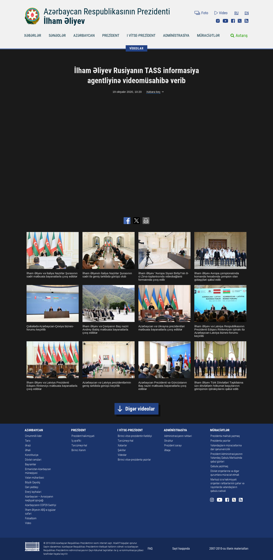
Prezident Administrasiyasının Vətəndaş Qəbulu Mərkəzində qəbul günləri (226, 457)
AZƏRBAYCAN (84, 35)
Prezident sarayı (173, 445)
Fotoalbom (30, 518)
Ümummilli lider (33, 436)
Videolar (122, 455)
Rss (246, 21)
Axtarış (242, 35)
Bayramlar (30, 464)
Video (223, 13)
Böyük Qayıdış (32, 482)
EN (247, 13)
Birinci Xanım (78, 450)
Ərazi (28, 445)
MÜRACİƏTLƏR (208, 35)
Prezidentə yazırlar (220, 440)
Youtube (225, 21)
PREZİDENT (110, 35)
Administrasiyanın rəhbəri (178, 436)
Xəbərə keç (153, 91)
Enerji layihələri (33, 492)
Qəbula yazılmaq (219, 466)
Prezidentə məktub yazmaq (225, 436)
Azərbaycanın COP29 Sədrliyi (40, 505)
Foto (204, 13)
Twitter (240, 21)
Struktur (168, 440)
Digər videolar (140, 409)
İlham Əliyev (64, 21)
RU (236, 13)
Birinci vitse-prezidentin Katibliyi (135, 436)
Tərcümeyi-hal (79, 445)
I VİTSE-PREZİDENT (141, 35)
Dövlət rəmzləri (33, 459)
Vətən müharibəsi (34, 477)
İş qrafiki (76, 440)
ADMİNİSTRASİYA (176, 35)
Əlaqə (167, 450)
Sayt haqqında (181, 548)
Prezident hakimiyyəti (82, 436)
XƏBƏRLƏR (32, 35)
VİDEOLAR (136, 48)
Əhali (28, 450)
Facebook (233, 21)
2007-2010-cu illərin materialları (228, 548)
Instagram (218, 21)
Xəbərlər (122, 445)
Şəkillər (122, 450)
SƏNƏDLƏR (57, 35)
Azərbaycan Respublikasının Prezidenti (107, 11)
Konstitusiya (31, 455)
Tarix (27, 440)
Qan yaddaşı (31, 487)
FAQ (150, 548)
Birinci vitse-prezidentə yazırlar (134, 459)
